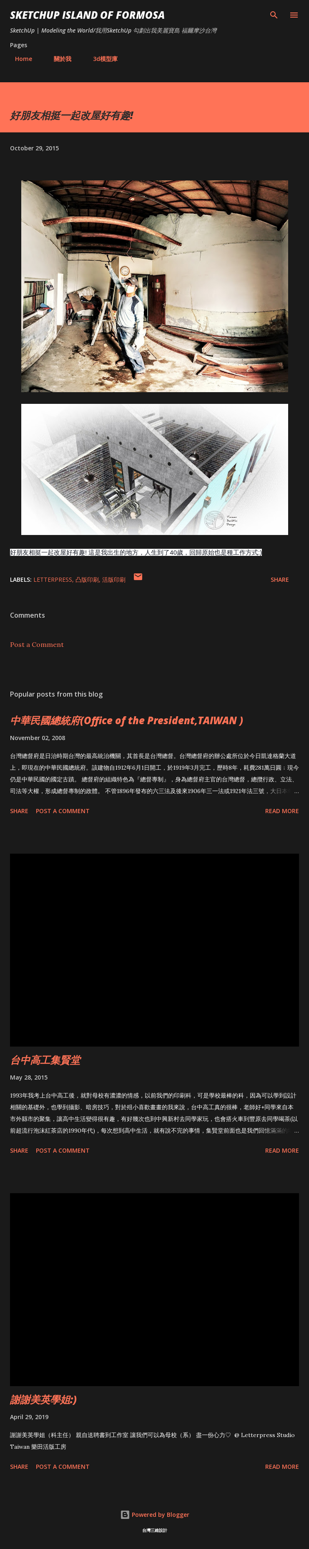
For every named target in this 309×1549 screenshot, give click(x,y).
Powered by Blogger (154, 1515)
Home (18, 59)
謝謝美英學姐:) (43, 1399)
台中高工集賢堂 (45, 1060)
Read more (282, 811)
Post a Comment (37, 644)
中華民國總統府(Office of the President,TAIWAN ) (126, 720)
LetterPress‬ (52, 579)
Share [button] (280, 579)
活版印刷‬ (114, 579)
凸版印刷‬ (87, 579)
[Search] (274, 15)
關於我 (57, 59)
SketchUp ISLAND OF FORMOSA (87, 15)
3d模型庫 (100, 59)
